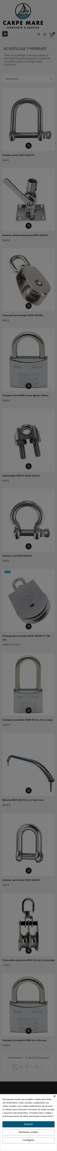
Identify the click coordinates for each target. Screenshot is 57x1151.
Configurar (28, 1140)
